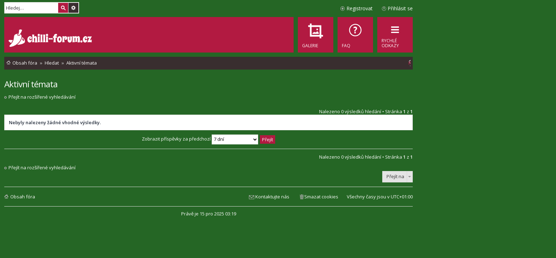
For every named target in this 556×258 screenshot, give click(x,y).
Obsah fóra (22, 196)
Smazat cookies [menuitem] (321, 196)
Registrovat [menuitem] (359, 8)
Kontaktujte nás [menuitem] (272, 196)
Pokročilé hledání (73, 8)
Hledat (63, 8)
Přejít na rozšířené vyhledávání (42, 97)
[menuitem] (355, 35)
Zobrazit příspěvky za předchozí (200, 139)
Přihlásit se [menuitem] (400, 8)
